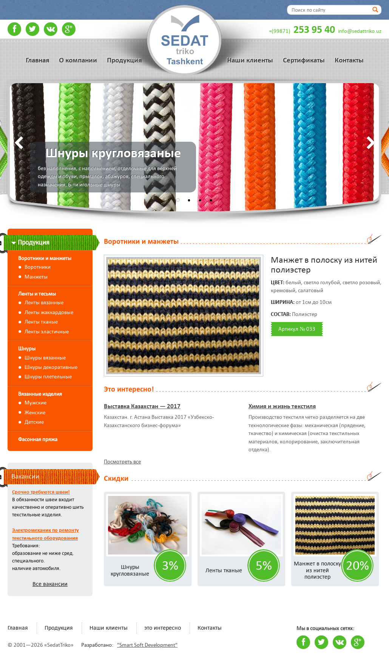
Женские (35, 412)
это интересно (162, 627)
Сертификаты (304, 60)
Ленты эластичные (47, 331)
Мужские (35, 402)
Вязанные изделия (40, 393)
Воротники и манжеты (44, 258)
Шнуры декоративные (51, 367)
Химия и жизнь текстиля (282, 406)
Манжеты (36, 276)
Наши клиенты (250, 60)
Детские (34, 421)
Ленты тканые (41, 321)
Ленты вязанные (44, 302)
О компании (78, 60)
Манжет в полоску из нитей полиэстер (317, 570)
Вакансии (25, 476)
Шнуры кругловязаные (130, 570)
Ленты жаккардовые (49, 312)
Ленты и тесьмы (37, 293)
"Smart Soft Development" (147, 644)
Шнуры (27, 348)
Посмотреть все (122, 461)
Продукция (124, 60)
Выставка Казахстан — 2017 (142, 406)
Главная (37, 60)
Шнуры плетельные (48, 376)
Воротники (38, 266)
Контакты (349, 60)
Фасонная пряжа (37, 439)
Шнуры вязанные (45, 357)
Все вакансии (50, 583)
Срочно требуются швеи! (41, 491)
